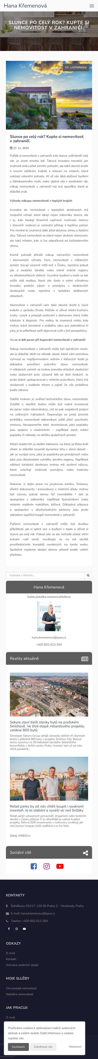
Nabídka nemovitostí (19, 994)
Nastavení (75, 1047)
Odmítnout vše (43, 1047)
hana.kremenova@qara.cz (38, 913)
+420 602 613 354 (35, 921)
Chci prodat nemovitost (21, 988)
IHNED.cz (24, 836)
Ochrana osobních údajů (22, 965)
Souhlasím (18, 1047)
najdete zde (16, 1038)
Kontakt (11, 959)
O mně (10, 953)
